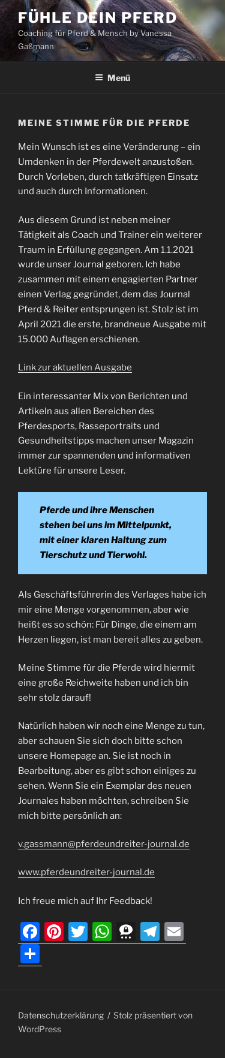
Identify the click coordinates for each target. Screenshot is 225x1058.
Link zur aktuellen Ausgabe (75, 367)
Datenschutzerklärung (61, 1015)
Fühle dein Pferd (98, 17)
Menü (112, 78)
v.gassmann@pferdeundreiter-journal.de (104, 844)
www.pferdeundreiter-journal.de (86, 872)
